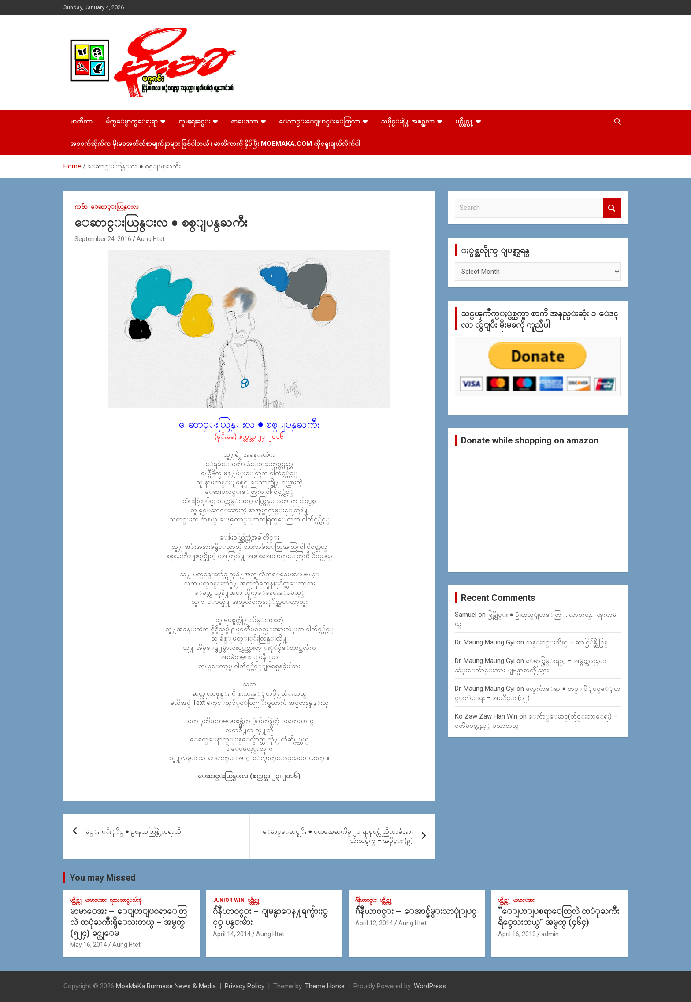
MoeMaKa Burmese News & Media (166, 986)
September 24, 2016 (102, 238)
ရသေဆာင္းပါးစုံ (125, 900)
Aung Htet (151, 238)
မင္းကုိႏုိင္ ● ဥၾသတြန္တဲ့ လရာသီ (133, 831)
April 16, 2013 (517, 934)
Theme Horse (325, 986)
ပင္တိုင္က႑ (464, 121)
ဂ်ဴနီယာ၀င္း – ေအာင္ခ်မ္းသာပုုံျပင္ (415, 911)
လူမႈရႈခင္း (194, 121)
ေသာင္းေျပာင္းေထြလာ (319, 121)
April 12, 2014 (374, 923)
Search (612, 208)
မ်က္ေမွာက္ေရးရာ (132, 121)
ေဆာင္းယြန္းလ (115, 206)
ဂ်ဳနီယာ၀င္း (366, 900)
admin (550, 934)
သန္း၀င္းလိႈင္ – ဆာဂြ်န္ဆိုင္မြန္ (567, 642)
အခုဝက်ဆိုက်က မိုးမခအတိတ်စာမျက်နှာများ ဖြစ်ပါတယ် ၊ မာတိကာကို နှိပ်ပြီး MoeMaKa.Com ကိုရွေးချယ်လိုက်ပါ (215, 144)
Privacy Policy (244, 986)
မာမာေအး (96, 900)
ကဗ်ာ (81, 206)
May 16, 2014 (88, 944)
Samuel (465, 614)
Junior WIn (229, 900)
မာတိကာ (81, 121)
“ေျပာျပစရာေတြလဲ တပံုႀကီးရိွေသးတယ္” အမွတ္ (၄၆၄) (558, 916)
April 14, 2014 (232, 934)
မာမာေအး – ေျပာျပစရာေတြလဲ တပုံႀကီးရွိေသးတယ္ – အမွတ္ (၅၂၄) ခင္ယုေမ (128, 922)
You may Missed (103, 877)
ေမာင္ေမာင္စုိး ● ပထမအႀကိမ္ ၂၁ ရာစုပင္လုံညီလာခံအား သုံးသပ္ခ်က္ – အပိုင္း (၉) (338, 836)
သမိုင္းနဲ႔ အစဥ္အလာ (408, 121)
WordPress (430, 986)
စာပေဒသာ (244, 121)
